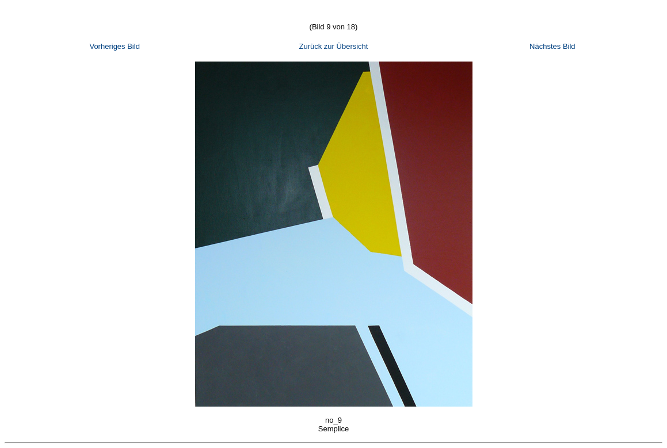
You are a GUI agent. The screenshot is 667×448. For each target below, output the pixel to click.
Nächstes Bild (552, 46)
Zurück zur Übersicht (333, 46)
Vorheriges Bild (114, 46)
